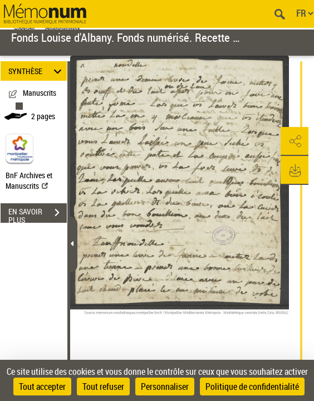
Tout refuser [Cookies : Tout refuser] (103, 386)
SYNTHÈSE (36, 71)
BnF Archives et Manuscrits (29, 180)
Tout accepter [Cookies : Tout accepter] (42, 386)
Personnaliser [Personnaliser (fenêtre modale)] (165, 386)
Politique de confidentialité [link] (252, 386)
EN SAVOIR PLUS (37, 214)
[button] (294, 141)
